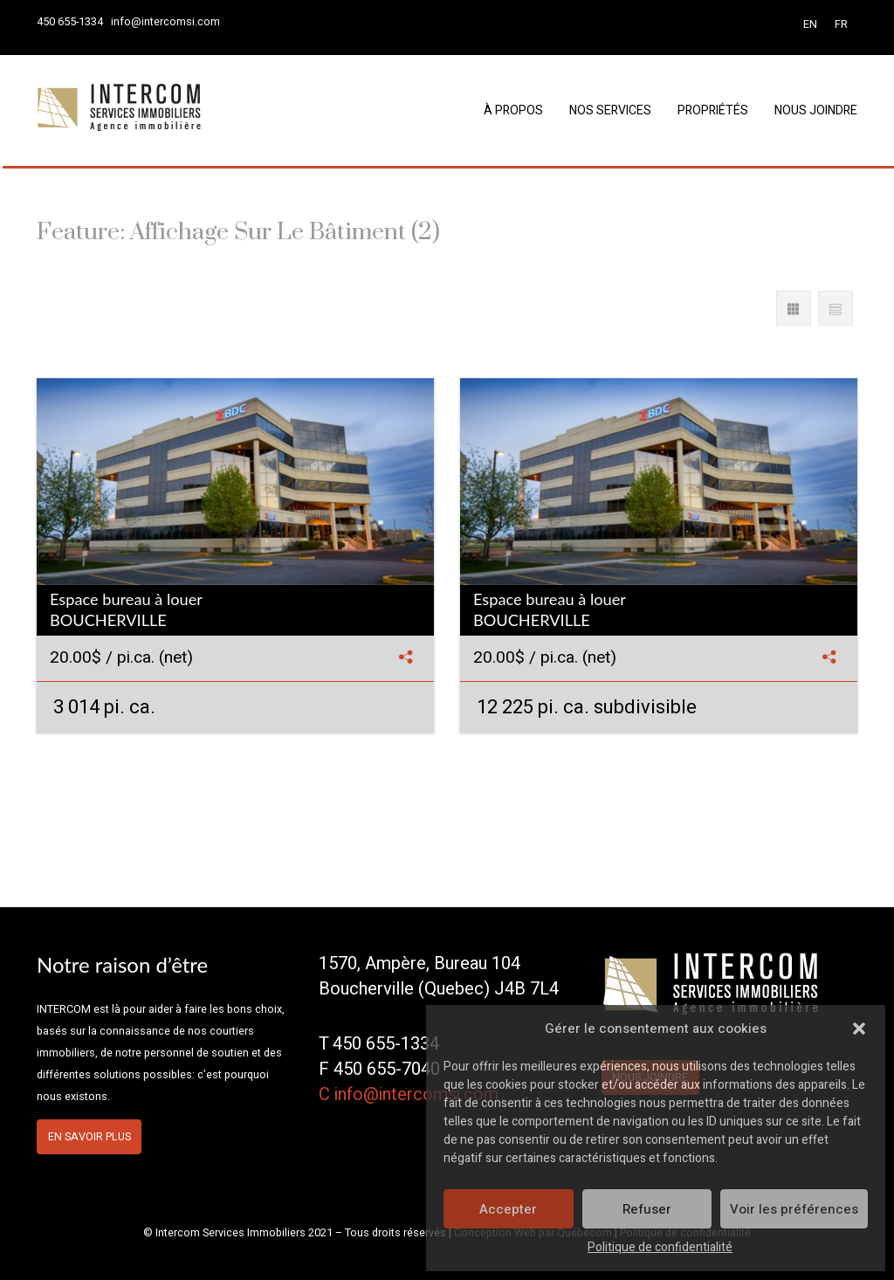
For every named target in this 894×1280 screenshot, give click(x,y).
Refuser (646, 1209)
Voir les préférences (794, 1209)
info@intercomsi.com (165, 22)
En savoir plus (89, 1137)
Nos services (610, 110)
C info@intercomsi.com (409, 1094)
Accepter (508, 1209)
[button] (859, 1028)
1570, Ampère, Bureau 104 (419, 963)
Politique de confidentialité (660, 1247)
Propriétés (712, 110)
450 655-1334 (70, 22)
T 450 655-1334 (379, 1043)
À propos (513, 110)
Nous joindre (815, 110)
